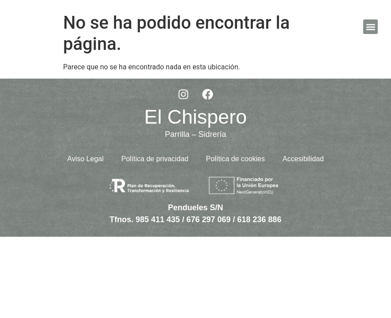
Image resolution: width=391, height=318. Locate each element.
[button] (370, 26)
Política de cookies (235, 159)
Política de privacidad (154, 159)
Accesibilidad (302, 159)
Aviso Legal (85, 159)
